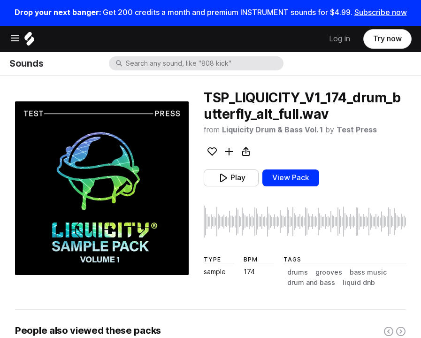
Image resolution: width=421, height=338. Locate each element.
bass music (368, 272)
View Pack (290, 177)
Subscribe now (380, 12)
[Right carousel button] (401, 331)
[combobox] (204, 63)
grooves (328, 272)
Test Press (357, 129)
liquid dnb (359, 282)
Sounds (26, 63)
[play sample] (305, 221)
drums (297, 272)
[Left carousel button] (389, 331)
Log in (339, 38)
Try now (387, 38)
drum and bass (311, 282)
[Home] (29, 41)
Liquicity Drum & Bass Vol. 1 (272, 129)
